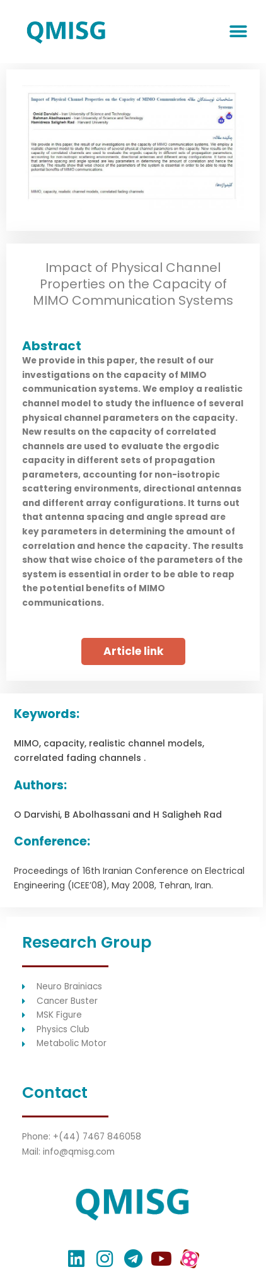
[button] (238, 32)
